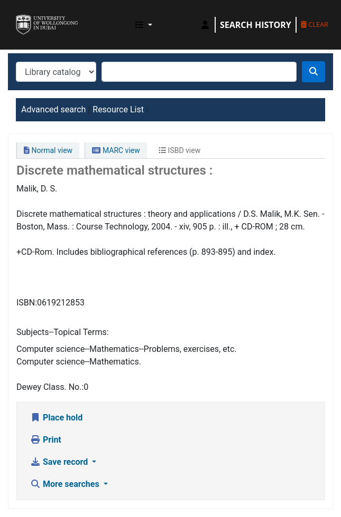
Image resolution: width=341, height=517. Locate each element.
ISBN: (26, 303)
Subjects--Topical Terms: (62, 332)
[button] (143, 24)
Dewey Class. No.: (50, 387)
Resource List (118, 109)
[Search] (313, 71)
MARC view (116, 150)
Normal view (48, 150)
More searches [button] (66, 484)
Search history (255, 25)
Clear (314, 24)
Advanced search (53, 109)
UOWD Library (19, 15)
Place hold (56, 418)
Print (45, 440)
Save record (60, 462)
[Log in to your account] (205, 24)
